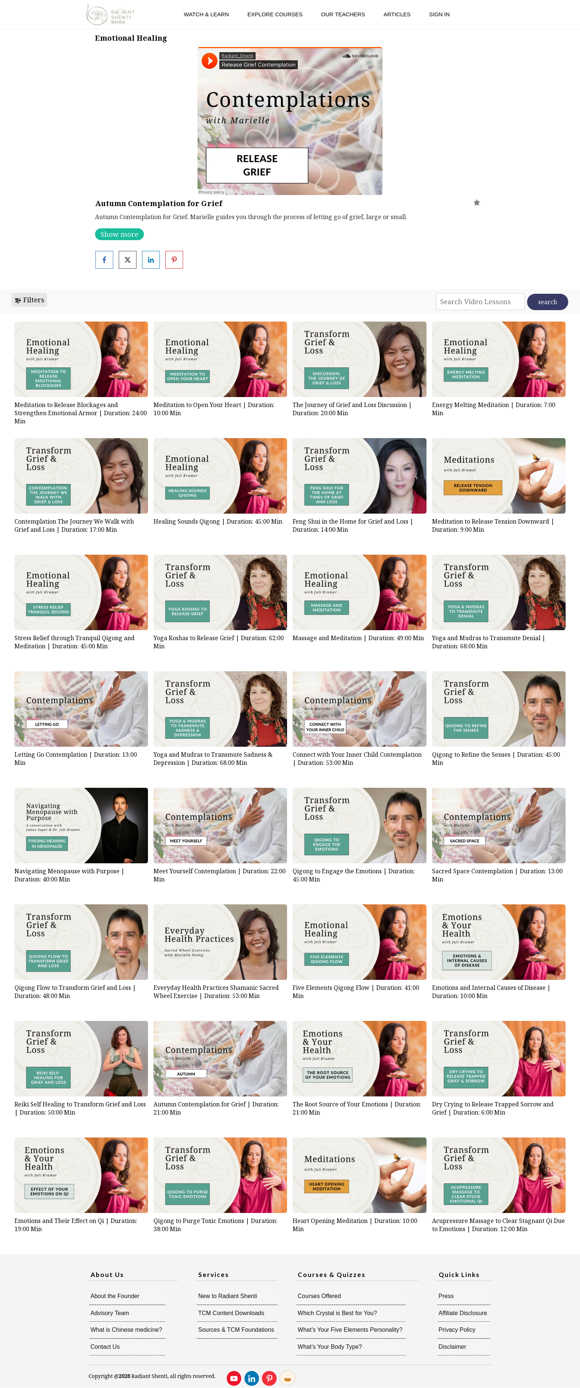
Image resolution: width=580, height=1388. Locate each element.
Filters (29, 299)
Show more (119, 234)
